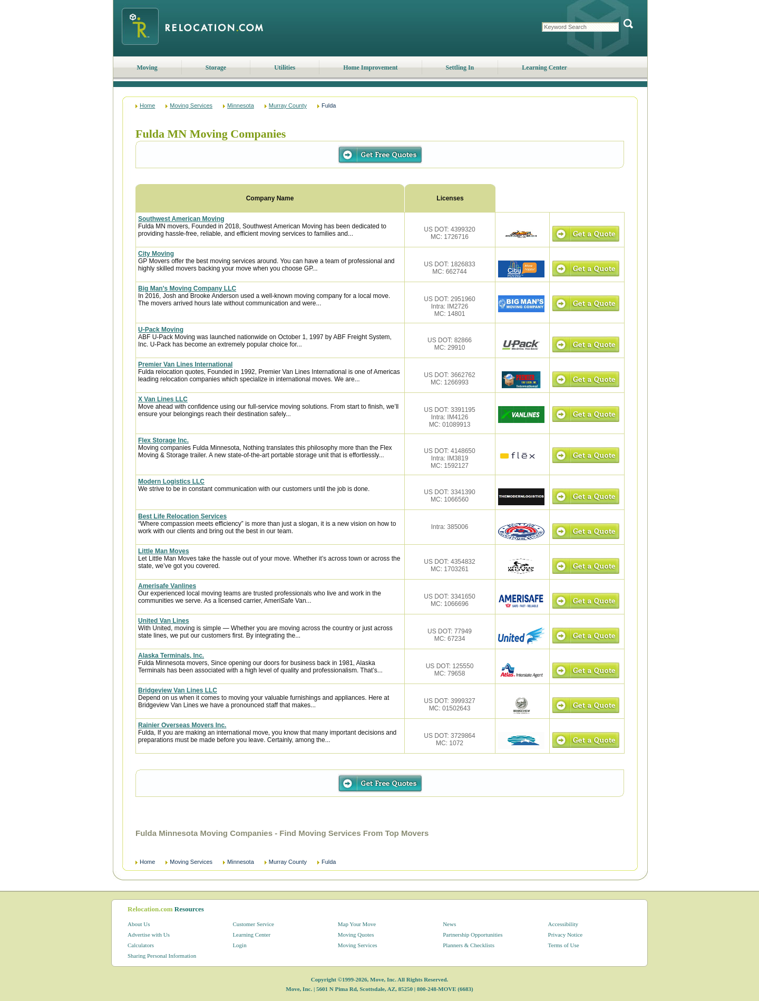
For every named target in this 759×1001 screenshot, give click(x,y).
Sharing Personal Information (162, 955)
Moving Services (191, 105)
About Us (139, 924)
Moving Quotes (356, 934)
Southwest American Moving (181, 219)
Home (147, 105)
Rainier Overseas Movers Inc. (182, 725)
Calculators (141, 945)
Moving (147, 67)
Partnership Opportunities (472, 934)
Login (239, 945)
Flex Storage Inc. (163, 440)
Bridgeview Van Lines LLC (177, 690)
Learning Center (544, 67)
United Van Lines (163, 620)
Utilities (284, 67)
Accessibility (563, 924)
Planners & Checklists (468, 945)
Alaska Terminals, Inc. (171, 655)
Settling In (460, 67)
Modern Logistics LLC (171, 481)
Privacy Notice (565, 934)
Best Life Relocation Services (182, 516)
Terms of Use (563, 945)
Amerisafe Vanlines (167, 586)
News (449, 924)
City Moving (156, 253)
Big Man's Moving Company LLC (187, 288)
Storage (216, 67)
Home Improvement (370, 67)
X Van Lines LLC (163, 399)
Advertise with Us (149, 934)
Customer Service (253, 924)
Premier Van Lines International (185, 364)
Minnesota (240, 105)
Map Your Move (357, 924)
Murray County (288, 105)
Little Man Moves (163, 551)
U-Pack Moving (160, 329)
